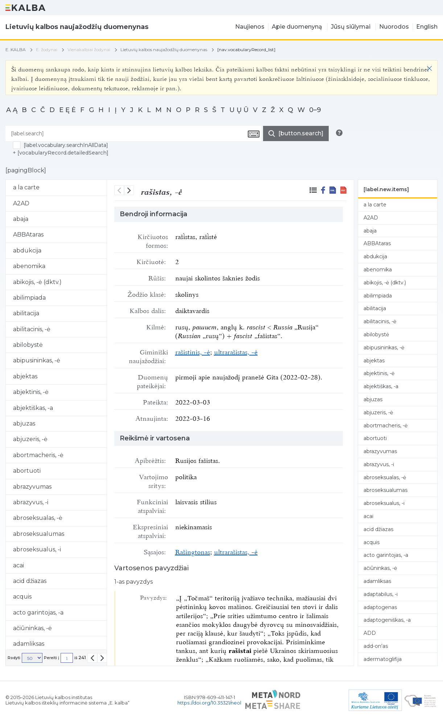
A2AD (371, 217)
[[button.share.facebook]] (323, 190)
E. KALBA (15, 49)
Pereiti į (51, 658)
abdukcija (375, 256)
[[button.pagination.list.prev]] (92, 658)
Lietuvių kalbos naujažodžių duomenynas (163, 49)
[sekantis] (129, 190)
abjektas (374, 360)
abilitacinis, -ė (380, 321)
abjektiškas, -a (381, 386)
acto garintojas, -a (386, 555)
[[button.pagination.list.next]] (102, 658)
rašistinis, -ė (192, 351)
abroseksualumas (385, 490)
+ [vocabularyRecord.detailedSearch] (60, 152)
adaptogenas (380, 607)
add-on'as (376, 646)
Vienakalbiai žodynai (88, 49)
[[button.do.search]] (296, 133)
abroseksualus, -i (384, 503)
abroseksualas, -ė (385, 477)
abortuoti (375, 438)
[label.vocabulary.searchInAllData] (66, 145)
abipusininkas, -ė (384, 347)
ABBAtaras (377, 243)
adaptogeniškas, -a (387, 620)
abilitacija (375, 308)
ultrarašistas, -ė (236, 351)
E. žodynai (46, 49)
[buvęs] (119, 190)
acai (368, 516)
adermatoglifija (383, 659)
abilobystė (376, 334)
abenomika (378, 269)
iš (80, 657)
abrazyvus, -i (379, 464)
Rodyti (14, 658)
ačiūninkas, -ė (380, 568)
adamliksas (377, 581)
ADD (370, 633)
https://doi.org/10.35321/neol (209, 703)
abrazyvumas (380, 451)
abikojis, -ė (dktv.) (385, 282)
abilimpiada (378, 295)
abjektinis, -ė (379, 373)
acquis (372, 542)
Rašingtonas (192, 551)
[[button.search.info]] (339, 133)
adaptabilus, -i (381, 594)
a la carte (375, 204)
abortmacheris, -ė (385, 425)
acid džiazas (378, 529)
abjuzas (373, 399)
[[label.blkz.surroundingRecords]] (313, 190)
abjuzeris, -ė (378, 412)
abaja (370, 230)
